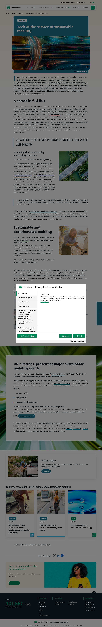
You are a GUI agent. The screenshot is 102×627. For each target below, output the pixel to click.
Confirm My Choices (27, 336)
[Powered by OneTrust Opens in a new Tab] (77, 341)
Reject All (65, 336)
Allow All (79, 336)
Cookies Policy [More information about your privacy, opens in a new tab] (45, 302)
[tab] (26, 293)
